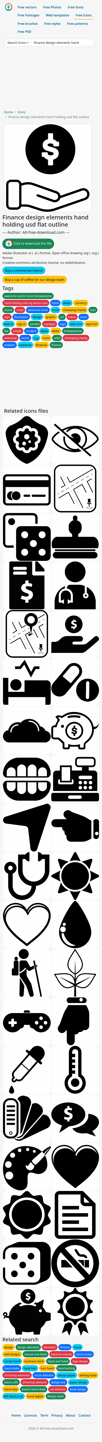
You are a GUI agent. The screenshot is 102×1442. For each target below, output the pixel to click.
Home (8, 112)
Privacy (57, 1415)
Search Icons (16, 42)
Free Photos (52, 7)
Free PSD (24, 31)
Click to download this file (28, 244)
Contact (84, 1415)
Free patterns (77, 23)
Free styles (52, 23)
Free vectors (27, 7)
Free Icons (84, 15)
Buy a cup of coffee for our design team (34, 279)
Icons (21, 112)
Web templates (57, 15)
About (70, 1415)
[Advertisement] (51, 80)
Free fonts (76, 7)
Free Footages (29, 15)
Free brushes (28, 23)
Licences (30, 1415)
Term (44, 1415)
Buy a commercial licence (24, 270)
